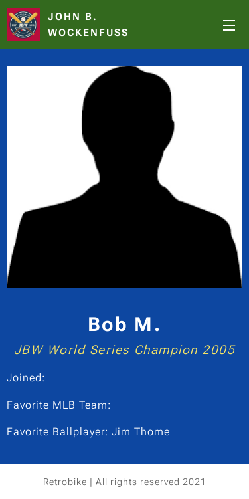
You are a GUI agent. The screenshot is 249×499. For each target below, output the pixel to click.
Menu (229, 25)
